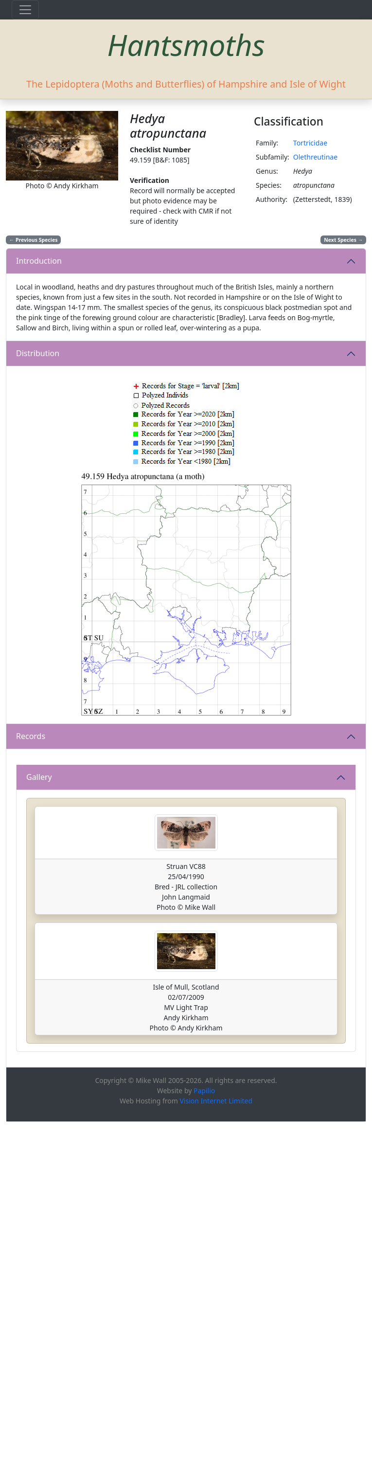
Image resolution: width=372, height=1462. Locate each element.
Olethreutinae (315, 157)
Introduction (39, 260)
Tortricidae (310, 142)
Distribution (37, 353)
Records (30, 736)
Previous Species (33, 239)
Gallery (39, 1117)
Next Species (343, 239)
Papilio (204, 1430)
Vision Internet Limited (215, 1440)
